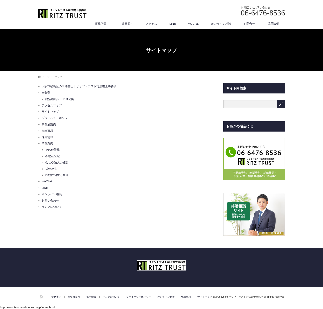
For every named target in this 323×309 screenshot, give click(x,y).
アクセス (151, 23)
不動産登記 (52, 156)
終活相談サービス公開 (59, 99)
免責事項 (47, 130)
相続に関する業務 (56, 175)
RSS (41, 296)
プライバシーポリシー (56, 118)
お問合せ (249, 23)
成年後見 (51, 168)
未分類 (46, 92)
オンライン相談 (221, 23)
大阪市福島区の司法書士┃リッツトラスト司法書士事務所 (79, 86)
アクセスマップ (52, 105)
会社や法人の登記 (56, 162)
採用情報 (273, 23)
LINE (173, 23)
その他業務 (52, 149)
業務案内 (127, 23)
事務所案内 (102, 23)
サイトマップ (50, 111)
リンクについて (52, 206)
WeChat (193, 23)
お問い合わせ (50, 200)
